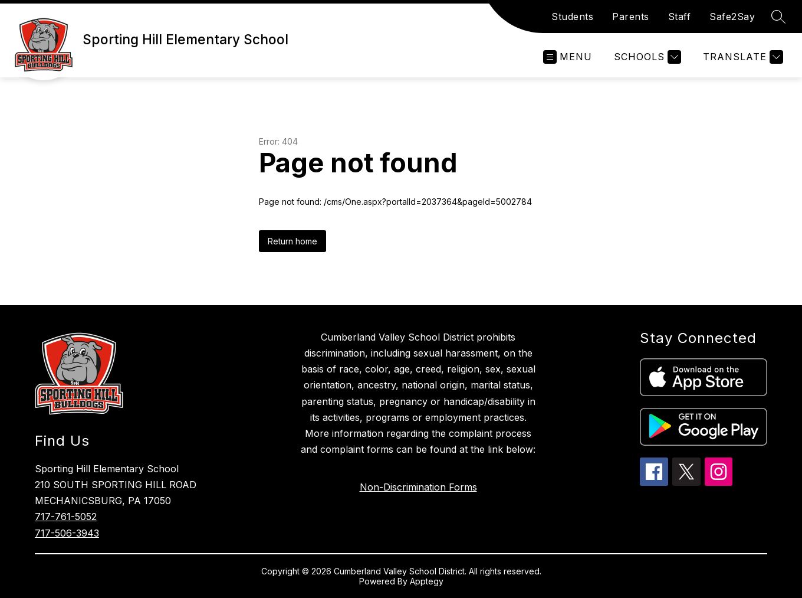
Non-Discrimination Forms (418, 487)
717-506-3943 (67, 533)
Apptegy (426, 581)
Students (572, 16)
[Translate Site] (741, 57)
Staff (679, 16)
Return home (292, 241)
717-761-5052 (66, 516)
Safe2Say (732, 16)
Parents (630, 16)
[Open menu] (567, 57)
